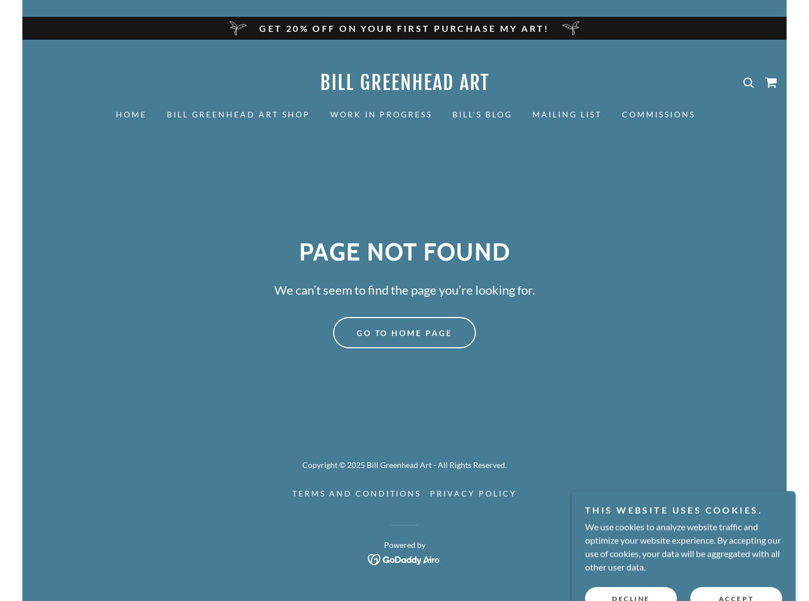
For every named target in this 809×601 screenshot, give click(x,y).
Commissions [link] (658, 114)
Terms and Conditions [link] (357, 493)
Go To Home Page (405, 333)
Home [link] (131, 114)
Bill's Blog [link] (482, 114)
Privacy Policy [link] (473, 493)
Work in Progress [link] (381, 114)
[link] (405, 86)
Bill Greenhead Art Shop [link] (238, 114)
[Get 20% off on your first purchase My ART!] (404, 28)
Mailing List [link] (567, 114)
